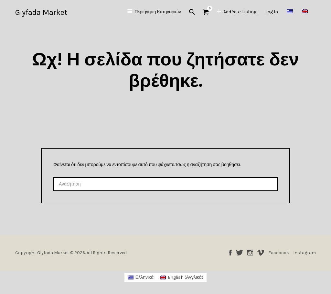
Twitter (239, 252)
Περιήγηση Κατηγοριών (157, 12)
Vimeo (260, 252)
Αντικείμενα (208, 8)
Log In (271, 12)
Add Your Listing (239, 12)
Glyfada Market (41, 12)
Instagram (250, 252)
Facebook (230, 252)
